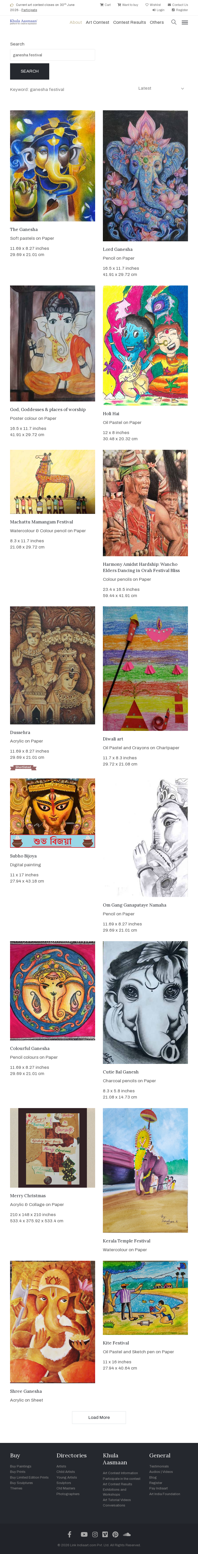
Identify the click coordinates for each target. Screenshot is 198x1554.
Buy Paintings (20, 1466)
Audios (154, 1472)
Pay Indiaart (158, 1488)
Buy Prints (18, 1472)
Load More (99, 1417)
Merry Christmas (28, 1196)
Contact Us (178, 5)
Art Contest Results (117, 1484)
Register (179, 10)
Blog (153, 1477)
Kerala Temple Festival (126, 1241)
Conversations (114, 1505)
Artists (61, 1466)
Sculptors (63, 1483)
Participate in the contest (122, 1479)
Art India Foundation (164, 1494)
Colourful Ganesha (30, 1048)
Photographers (68, 1494)
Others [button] (157, 22)
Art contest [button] (97, 22)
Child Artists (65, 1472)
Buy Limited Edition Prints (29, 1477)
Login (158, 10)
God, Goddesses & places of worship (48, 409)
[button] (174, 22)
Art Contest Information (120, 1473)
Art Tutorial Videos (117, 1500)
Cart (105, 5)
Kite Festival (116, 1343)
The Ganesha (24, 229)
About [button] (76, 22)
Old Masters (65, 1488)
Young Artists (66, 1477)
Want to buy (128, 5)
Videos (167, 1472)
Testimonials (159, 1466)
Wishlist (153, 5)
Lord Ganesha (118, 249)
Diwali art (113, 739)
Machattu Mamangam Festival (41, 522)
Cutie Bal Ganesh (121, 1072)
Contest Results (129, 22)
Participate (29, 10)
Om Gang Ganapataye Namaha (134, 905)
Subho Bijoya (23, 856)
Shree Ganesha (26, 1391)
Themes (16, 1488)
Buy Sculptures (21, 1483)
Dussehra (20, 732)
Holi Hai (111, 413)
